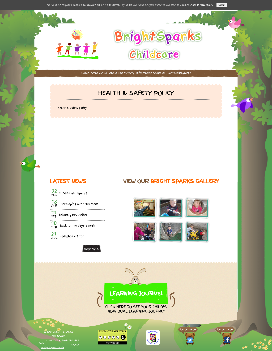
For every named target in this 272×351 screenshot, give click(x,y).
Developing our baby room (79, 203)
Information (150, 72)
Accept (221, 5)
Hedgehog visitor (72, 235)
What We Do (99, 72)
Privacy (74, 343)
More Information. (201, 5)
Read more (91, 247)
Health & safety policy (72, 106)
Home (85, 72)
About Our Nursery (121, 72)
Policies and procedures (64, 339)
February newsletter (73, 214)
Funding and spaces (73, 192)
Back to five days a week (77, 225)
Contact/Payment (179, 72)
